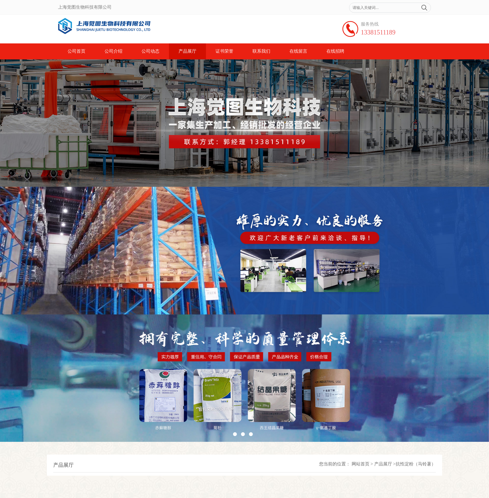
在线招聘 (335, 51)
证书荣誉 (224, 51)
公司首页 (76, 51)
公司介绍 (113, 51)
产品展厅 (187, 51)
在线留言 (298, 51)
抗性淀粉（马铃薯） (416, 464)
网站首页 (360, 464)
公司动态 (150, 51)
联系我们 (261, 51)
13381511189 (378, 32)
